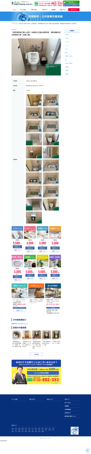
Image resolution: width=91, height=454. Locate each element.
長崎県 (32, 431)
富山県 (29, 428)
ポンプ (66, 49)
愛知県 (22, 429)
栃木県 (50, 428)
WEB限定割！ (71, 5)
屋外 (66, 52)
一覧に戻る (36, 354)
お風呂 (66, 34)
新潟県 (26, 428)
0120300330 (3, 441)
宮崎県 (36, 431)
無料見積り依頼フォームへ (71, 2)
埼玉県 (16, 429)
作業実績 (53, 9)
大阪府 (32, 429)
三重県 (29, 429)
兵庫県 (36, 429)
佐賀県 (29, 431)
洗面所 (66, 70)
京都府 (39, 429)
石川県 (32, 428)
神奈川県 (46, 428)
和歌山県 (49, 429)
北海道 (12, 428)
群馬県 (53, 428)
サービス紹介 (23, 9)
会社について (63, 9)
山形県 (16, 428)
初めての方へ (34, 9)
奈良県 (42, 429)
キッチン (19, 339)
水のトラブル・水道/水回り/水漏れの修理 (21, 23)
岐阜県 (26, 429)
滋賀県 (46, 429)
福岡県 (26, 431)
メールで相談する (55, 383)
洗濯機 (66, 67)
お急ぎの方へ (73, 9)
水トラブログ (68, 402)
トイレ (28, 339)
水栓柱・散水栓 (68, 63)
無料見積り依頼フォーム (70, 416)
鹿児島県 (43, 431)
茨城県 (42, 428)
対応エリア (44, 9)
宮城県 (19, 428)
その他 (66, 38)
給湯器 (66, 74)
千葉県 (12, 429)
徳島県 (19, 431)
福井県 (36, 428)
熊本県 (39, 431)
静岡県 (19, 429)
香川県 (22, 431)
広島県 (12, 431)
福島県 (22, 428)
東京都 (39, 428)
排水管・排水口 (68, 56)
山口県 (16, 431)
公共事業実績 (33, 23)
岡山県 (53, 429)
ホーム (14, 9)
